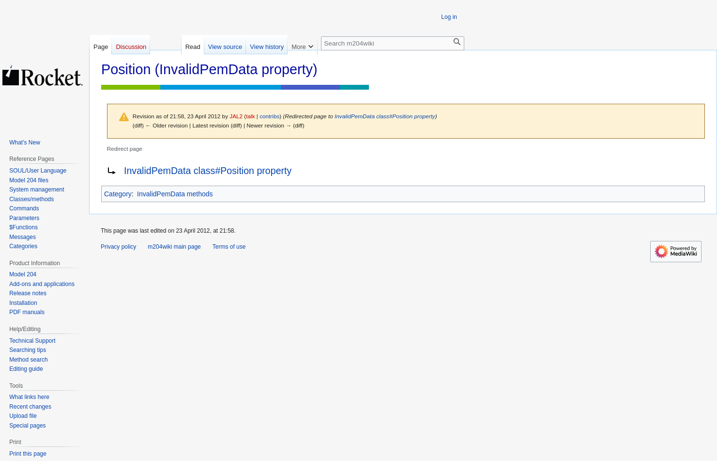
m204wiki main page (174, 246)
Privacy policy (118, 246)
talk (250, 116)
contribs (269, 116)
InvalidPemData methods (175, 194)
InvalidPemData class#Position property (385, 116)
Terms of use (229, 246)
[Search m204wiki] (392, 43)
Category (118, 194)
